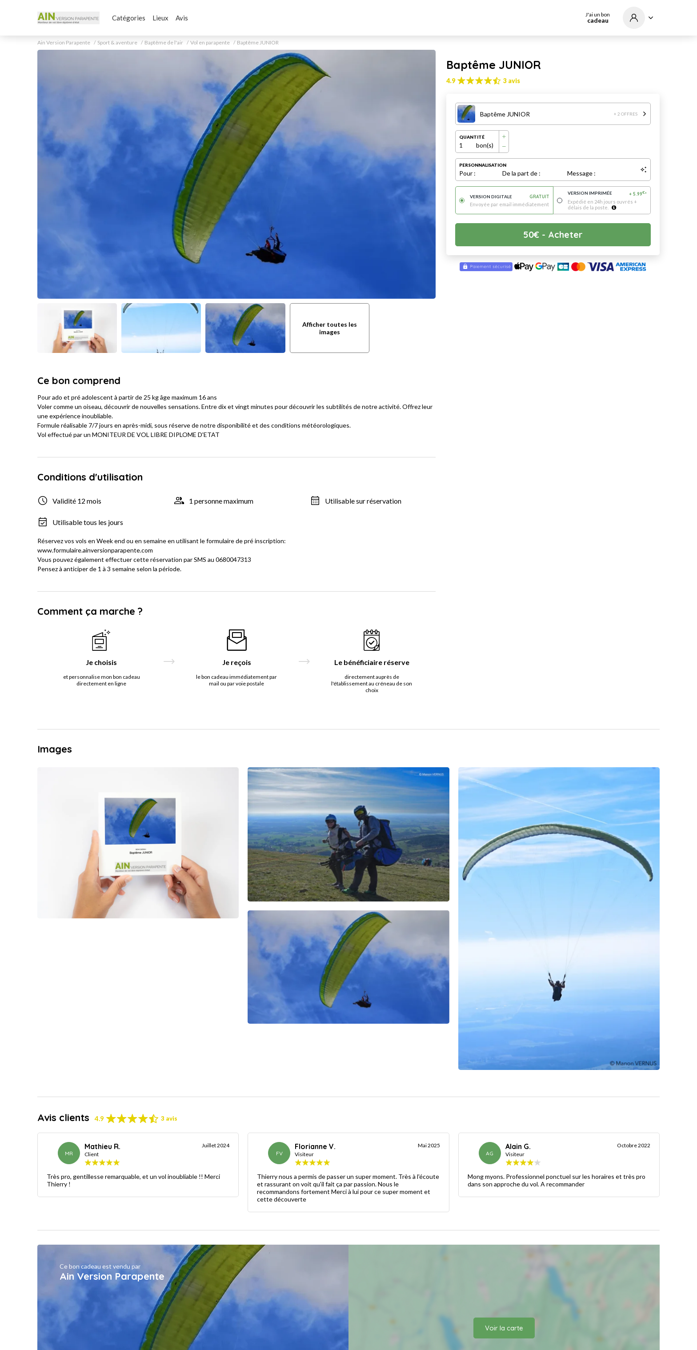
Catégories (128, 18)
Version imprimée (607, 193)
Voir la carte (504, 1328)
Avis (182, 18)
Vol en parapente (210, 42)
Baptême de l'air (163, 42)
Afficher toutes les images (329, 328)
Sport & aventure (117, 42)
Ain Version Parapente (63, 42)
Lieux (160, 18)
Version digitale (509, 197)
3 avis (511, 80)
